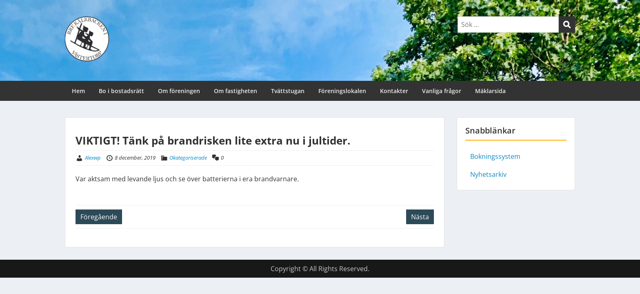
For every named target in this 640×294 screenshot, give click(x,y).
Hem (78, 91)
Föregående (98, 216)
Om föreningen (179, 91)
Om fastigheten (235, 91)
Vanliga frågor (441, 91)
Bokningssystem (495, 156)
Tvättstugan (287, 91)
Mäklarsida (490, 91)
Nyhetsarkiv (488, 174)
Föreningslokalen (342, 91)
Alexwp (93, 157)
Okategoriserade (188, 157)
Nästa (420, 216)
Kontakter (394, 91)
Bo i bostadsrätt (121, 91)
